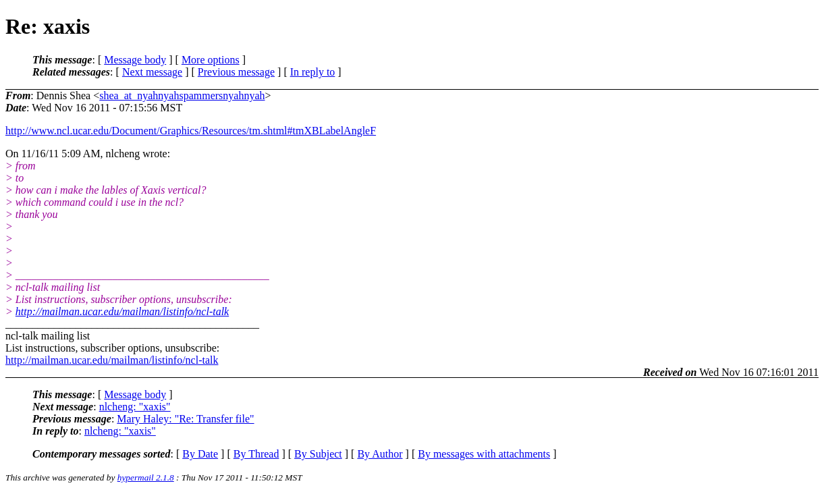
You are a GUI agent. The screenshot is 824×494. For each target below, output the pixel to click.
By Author (379, 454)
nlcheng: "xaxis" (135, 406)
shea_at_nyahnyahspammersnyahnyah (182, 95)
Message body (135, 59)
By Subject (318, 454)
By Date (200, 454)
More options (211, 59)
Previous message (236, 72)
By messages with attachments (484, 454)
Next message (152, 72)
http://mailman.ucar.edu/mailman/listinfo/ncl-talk (122, 311)
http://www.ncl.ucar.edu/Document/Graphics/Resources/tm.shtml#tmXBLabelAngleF (190, 130)
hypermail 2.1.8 (145, 477)
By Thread (256, 454)
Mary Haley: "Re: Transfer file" (185, 418)
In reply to (312, 72)
